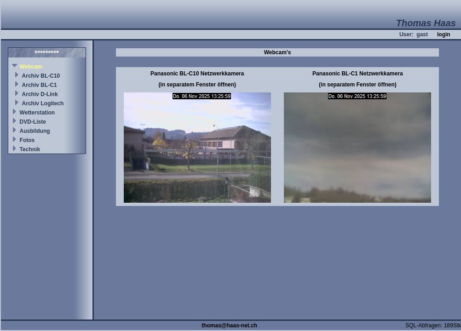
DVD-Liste (33, 122)
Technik (30, 149)
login (443, 34)
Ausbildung (35, 131)
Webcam (31, 66)
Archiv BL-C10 (41, 76)
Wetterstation (37, 112)
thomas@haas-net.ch (229, 325)
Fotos (27, 140)
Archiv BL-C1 (39, 85)
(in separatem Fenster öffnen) (197, 84)
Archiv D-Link (40, 94)
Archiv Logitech (43, 103)
